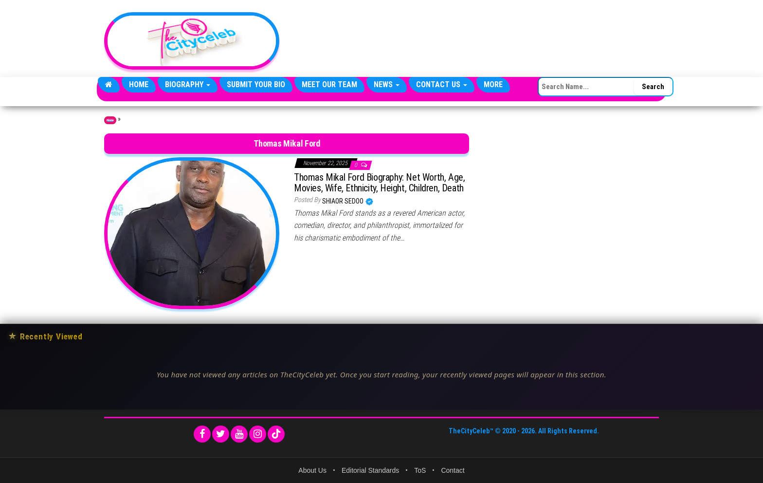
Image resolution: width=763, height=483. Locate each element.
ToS (420, 470)
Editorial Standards (370, 470)
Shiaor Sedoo (343, 201)
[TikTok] (276, 434)
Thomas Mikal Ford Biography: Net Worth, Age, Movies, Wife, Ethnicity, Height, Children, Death (379, 182)
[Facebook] (202, 434)
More (493, 84)
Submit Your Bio (256, 84)
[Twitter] (220, 434)
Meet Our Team (329, 84)
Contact (452, 470)
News (387, 84)
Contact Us (441, 84)
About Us (312, 470)
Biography (187, 84)
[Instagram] (257, 434)
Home (138, 84)
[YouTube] (239, 434)
